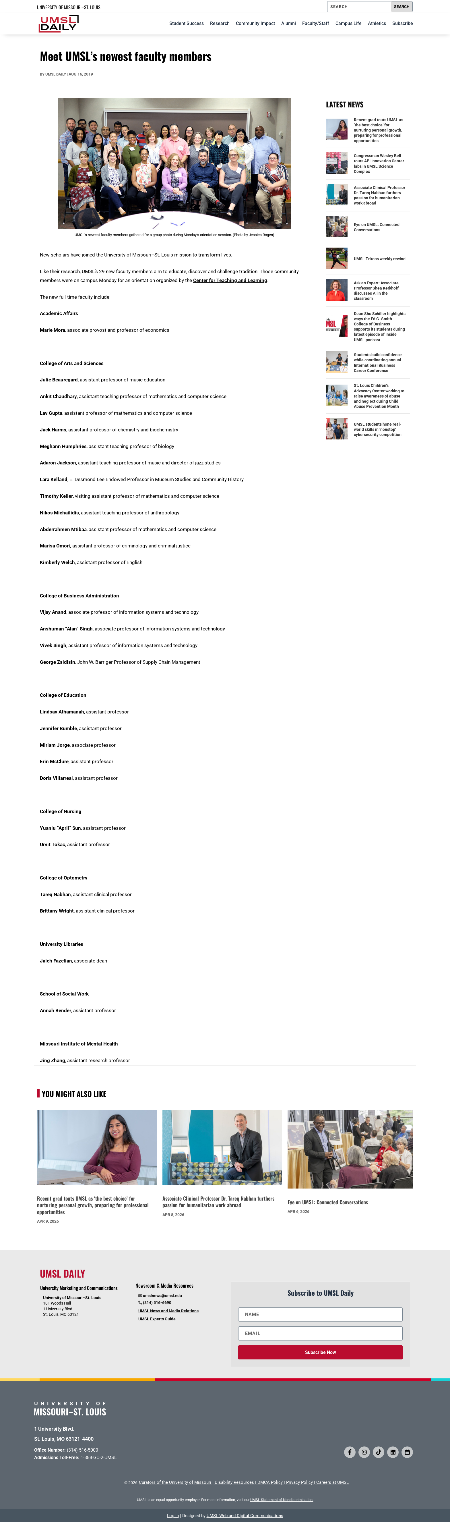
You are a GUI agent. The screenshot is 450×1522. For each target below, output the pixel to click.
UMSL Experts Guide (157, 1319)
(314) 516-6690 (157, 1302)
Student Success (186, 23)
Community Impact (255, 23)
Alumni (288, 23)
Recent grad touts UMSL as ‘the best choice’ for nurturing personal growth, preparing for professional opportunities (378, 130)
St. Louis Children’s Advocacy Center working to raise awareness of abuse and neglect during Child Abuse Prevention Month (379, 396)
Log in (173, 1515)
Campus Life (348, 23)
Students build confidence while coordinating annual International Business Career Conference (378, 362)
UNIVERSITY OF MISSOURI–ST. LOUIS (68, 7)
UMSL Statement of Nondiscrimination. (281, 1500)
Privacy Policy (299, 1482)
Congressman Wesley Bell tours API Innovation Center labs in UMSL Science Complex (379, 163)
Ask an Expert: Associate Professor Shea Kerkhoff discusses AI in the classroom (376, 291)
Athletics (377, 23)
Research (220, 23)
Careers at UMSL (332, 1482)
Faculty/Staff (315, 23)
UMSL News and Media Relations (168, 1311)
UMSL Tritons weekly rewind (380, 258)
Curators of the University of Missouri (175, 1482)
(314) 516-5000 (82, 1450)
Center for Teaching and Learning (230, 280)
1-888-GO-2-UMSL (99, 1457)
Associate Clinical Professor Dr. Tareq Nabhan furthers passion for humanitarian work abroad (379, 195)
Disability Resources (234, 1482)
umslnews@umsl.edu (162, 1295)
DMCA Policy (270, 1482)
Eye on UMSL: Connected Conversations (376, 227)
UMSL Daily (55, 74)
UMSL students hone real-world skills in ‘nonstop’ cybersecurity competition (377, 429)
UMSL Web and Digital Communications (245, 1515)
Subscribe (402, 23)
